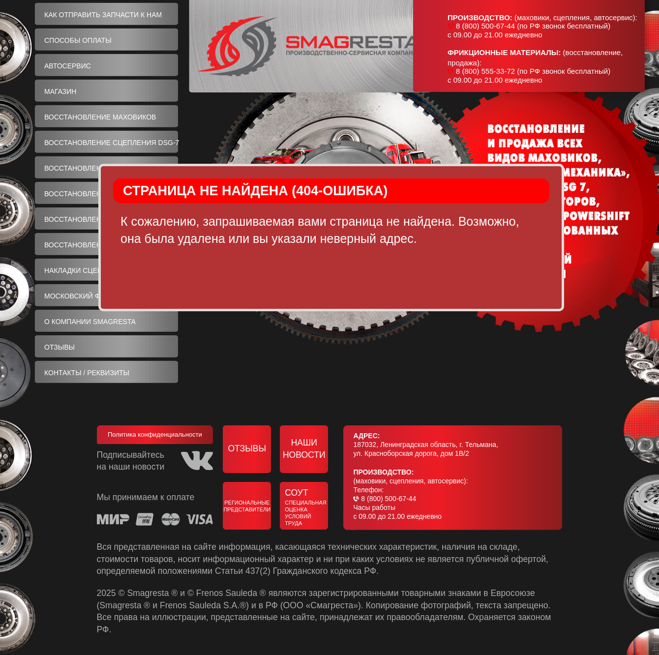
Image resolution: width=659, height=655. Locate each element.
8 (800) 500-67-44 (388, 499)
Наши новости (304, 449)
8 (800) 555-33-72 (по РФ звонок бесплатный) (533, 71)
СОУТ (306, 507)
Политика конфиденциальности (155, 434)
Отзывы (247, 448)
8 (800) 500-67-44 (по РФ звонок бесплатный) (533, 26)
